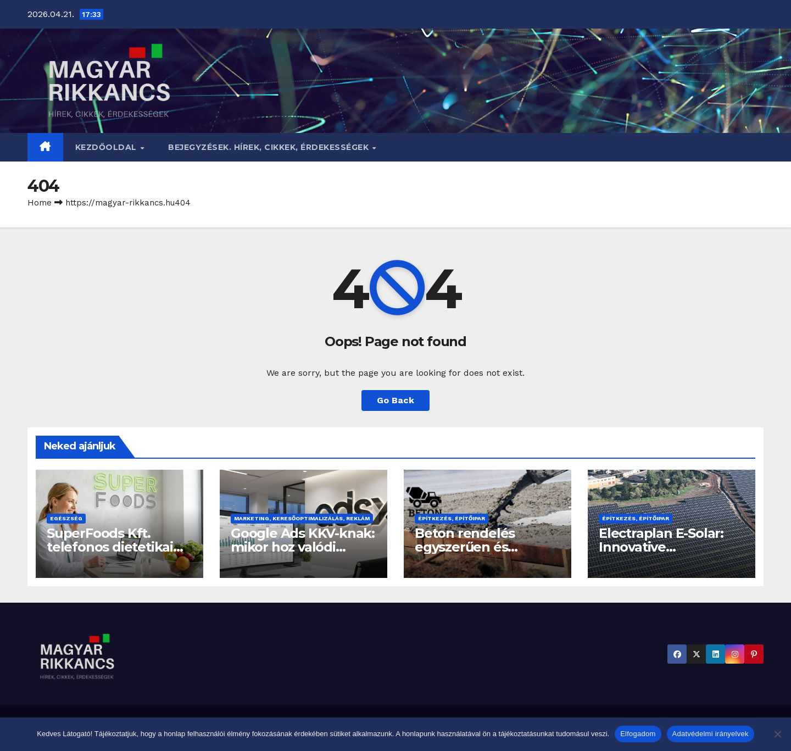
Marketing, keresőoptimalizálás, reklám (302, 518)
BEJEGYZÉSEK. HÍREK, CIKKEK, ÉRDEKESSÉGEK (269, 147)
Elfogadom (637, 734)
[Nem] (777, 733)
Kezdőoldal (107, 147)
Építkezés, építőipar (451, 518)
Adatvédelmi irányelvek (710, 734)
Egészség (66, 518)
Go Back (395, 400)
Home (39, 203)
